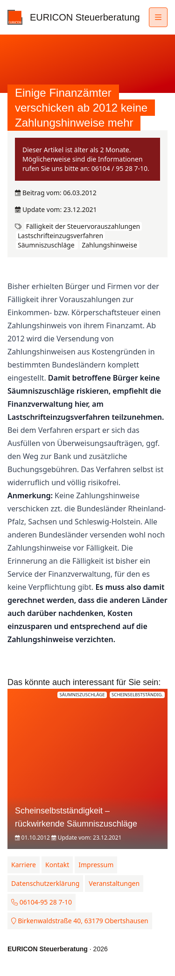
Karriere (23, 864)
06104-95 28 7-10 (41, 902)
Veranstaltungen (114, 883)
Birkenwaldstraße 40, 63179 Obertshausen (79, 920)
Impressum (95, 864)
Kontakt (57, 864)
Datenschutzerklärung (45, 883)
